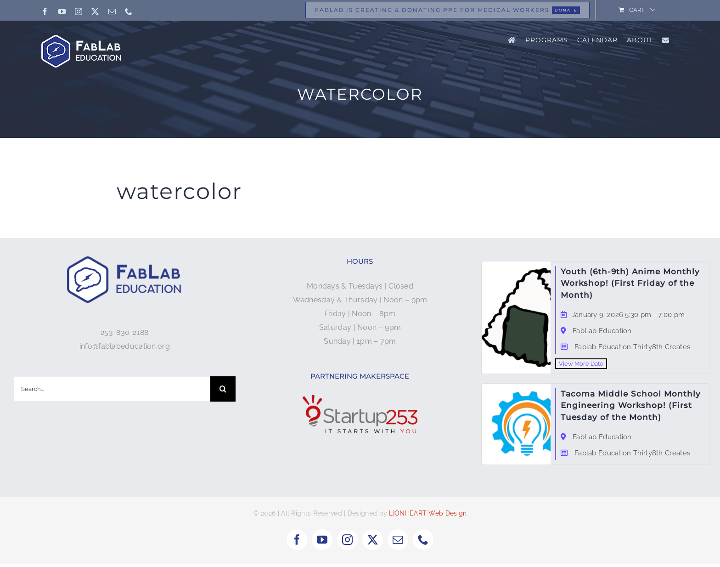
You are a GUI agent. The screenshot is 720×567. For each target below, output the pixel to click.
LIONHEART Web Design (428, 516)
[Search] (223, 389)
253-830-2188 (125, 332)
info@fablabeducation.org (124, 346)
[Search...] (112, 389)
